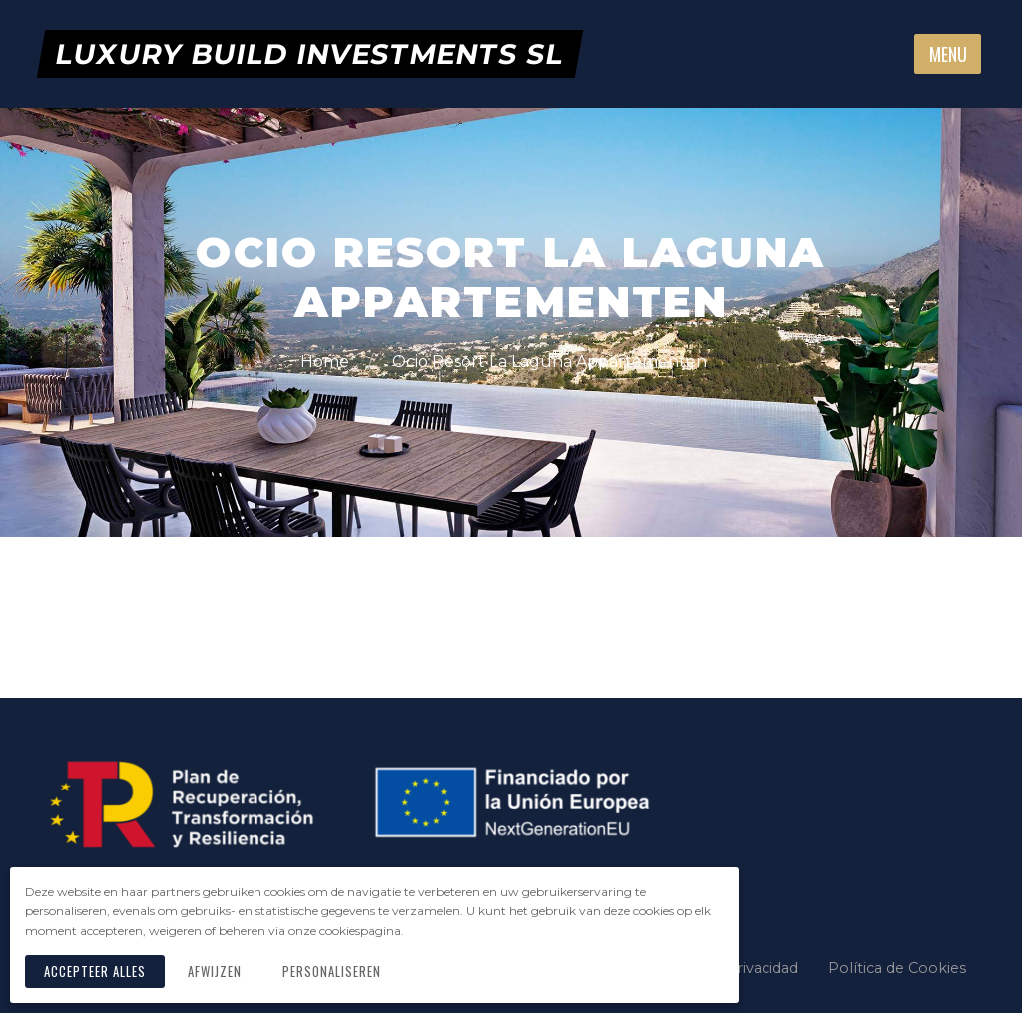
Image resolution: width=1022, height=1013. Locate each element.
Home (326, 361)
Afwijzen (215, 971)
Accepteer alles (95, 971)
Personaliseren (331, 971)
